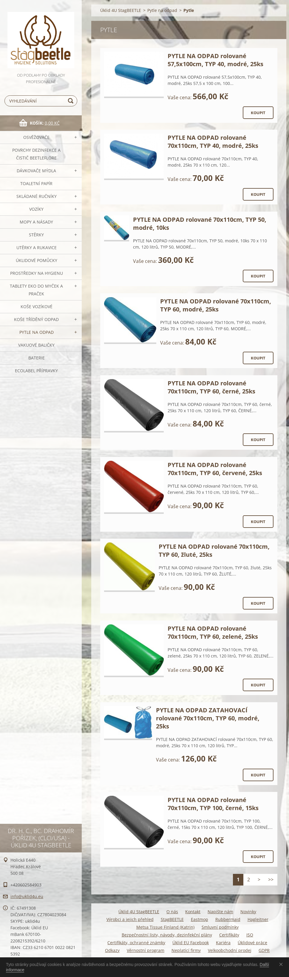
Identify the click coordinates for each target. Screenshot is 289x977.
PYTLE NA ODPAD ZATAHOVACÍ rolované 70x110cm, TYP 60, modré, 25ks (207, 718)
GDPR (264, 950)
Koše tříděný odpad (36, 319)
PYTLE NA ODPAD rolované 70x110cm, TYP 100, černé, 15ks (213, 804)
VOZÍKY (36, 209)
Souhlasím (282, 964)
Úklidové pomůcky (36, 260)
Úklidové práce (252, 942)
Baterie (36, 358)
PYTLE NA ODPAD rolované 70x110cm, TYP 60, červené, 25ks (215, 469)
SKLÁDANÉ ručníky (36, 196)
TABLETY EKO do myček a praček (36, 290)
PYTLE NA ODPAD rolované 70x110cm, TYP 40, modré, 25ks (213, 142)
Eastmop (199, 919)
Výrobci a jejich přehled (130, 919)
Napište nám (220, 911)
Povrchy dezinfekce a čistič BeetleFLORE (36, 154)
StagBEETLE (172, 919)
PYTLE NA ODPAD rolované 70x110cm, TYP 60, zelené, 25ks (213, 632)
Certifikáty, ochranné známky (136, 942)
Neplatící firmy (186, 950)
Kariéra (223, 942)
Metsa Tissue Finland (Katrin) (165, 927)
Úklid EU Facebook (190, 942)
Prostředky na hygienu (36, 273)
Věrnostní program (145, 950)
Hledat (71, 101)
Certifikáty (229, 935)
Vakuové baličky (36, 345)
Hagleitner (258, 919)
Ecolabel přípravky (36, 370)
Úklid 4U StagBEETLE (120, 10)
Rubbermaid (227, 919)
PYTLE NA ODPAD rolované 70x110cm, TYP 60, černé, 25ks (211, 387)
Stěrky (36, 235)
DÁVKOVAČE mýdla (36, 170)
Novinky (248, 911)
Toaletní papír (36, 183)
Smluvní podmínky (220, 927)
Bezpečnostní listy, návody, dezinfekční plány (167, 935)
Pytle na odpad (36, 332)
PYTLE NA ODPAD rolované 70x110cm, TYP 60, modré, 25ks (215, 305)
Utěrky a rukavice (36, 247)
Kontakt (192, 911)
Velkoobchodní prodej (229, 950)
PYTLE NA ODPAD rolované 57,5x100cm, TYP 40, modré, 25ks (215, 60)
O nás (172, 911)
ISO (249, 935)
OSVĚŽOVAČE (36, 137)
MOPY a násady (36, 222)
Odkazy (112, 950)
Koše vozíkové (36, 306)
